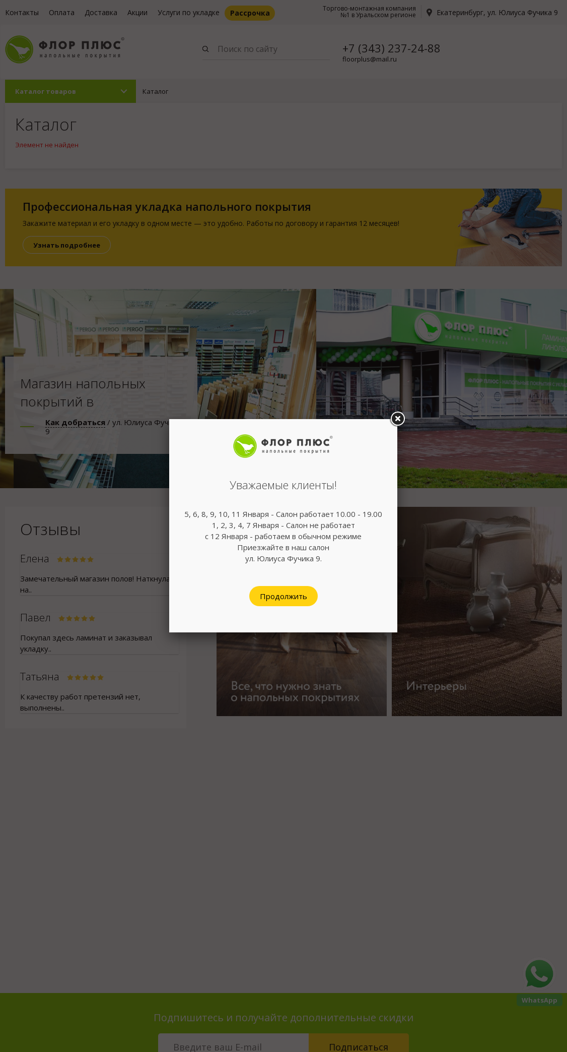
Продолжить (283, 596)
